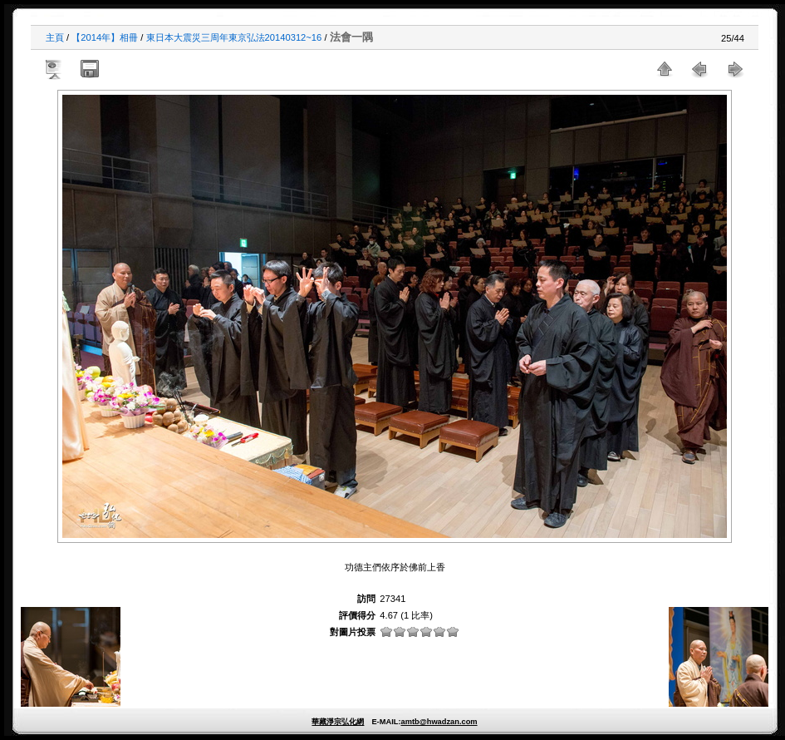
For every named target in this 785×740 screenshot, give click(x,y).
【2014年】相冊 (104, 37)
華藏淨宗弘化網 (338, 722)
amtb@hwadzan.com (438, 722)
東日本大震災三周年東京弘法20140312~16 (234, 37)
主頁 (55, 37)
